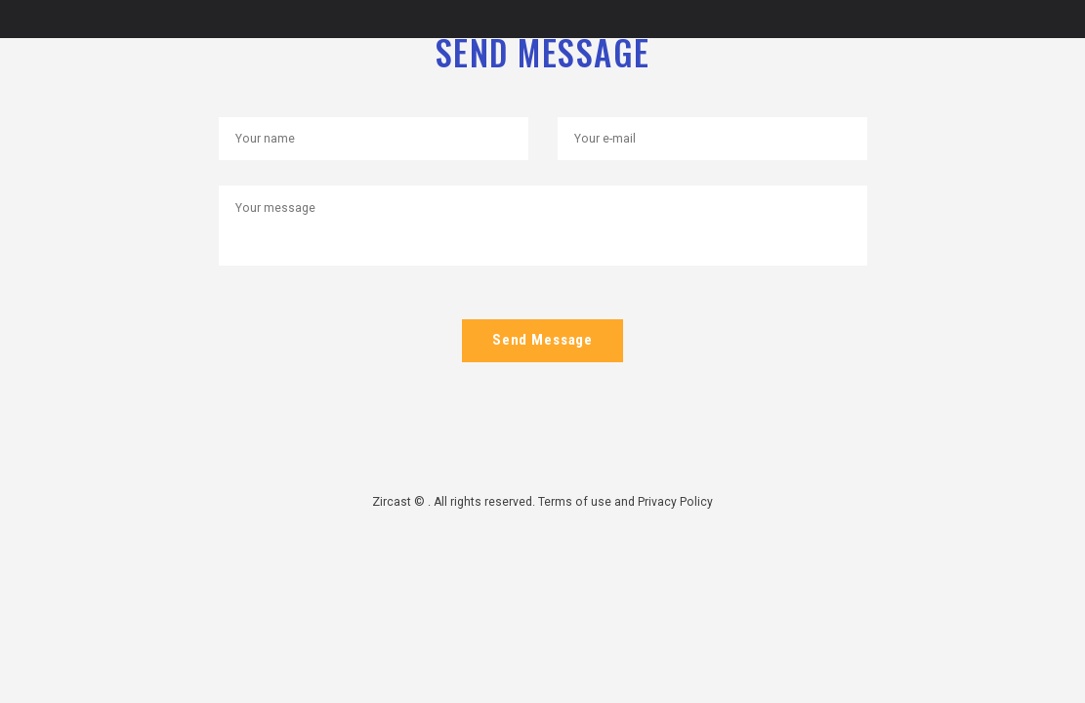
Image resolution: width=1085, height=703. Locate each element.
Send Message (542, 341)
